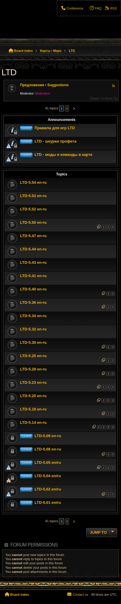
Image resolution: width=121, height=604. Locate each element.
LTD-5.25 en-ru (33, 356)
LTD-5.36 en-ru (33, 302)
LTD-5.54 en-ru (33, 182)
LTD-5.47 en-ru (33, 236)
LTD (8, 72)
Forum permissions (34, 544)
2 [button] (67, 108)
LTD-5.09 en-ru (48, 436)
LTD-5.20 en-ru (33, 396)
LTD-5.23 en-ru (33, 382)
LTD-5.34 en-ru (33, 316)
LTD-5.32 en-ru (33, 329)
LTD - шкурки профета (55, 141)
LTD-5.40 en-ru (33, 289)
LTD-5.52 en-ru (33, 209)
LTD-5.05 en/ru (48, 462)
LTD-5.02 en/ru (48, 489)
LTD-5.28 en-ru (33, 369)
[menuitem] (72, 8)
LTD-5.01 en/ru (48, 502)
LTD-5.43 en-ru (33, 262)
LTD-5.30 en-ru (33, 342)
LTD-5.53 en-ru (33, 196)
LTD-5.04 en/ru (48, 476)
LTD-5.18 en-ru (33, 409)
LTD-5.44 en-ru (33, 249)
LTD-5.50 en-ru (33, 222)
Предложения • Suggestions (44, 85)
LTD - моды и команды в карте (63, 154)
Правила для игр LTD (55, 128)
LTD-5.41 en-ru (33, 276)
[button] (73, 108)
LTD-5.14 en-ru (33, 422)
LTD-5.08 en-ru (48, 449)
